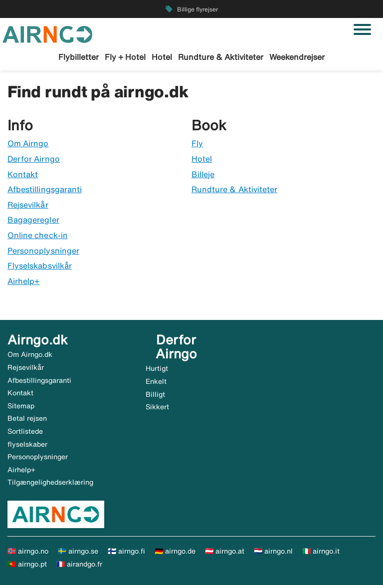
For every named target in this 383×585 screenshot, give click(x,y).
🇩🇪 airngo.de (175, 551)
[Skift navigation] (362, 29)
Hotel (162, 57)
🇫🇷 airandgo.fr (79, 564)
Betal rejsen (27, 418)
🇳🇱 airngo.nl (273, 551)
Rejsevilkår (27, 205)
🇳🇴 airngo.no (27, 551)
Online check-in (37, 235)
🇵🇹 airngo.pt (27, 564)
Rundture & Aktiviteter (220, 57)
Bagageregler (33, 220)
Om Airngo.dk (29, 354)
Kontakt (22, 174)
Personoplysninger (43, 251)
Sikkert (157, 406)
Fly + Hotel (125, 57)
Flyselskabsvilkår (39, 266)
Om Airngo (27, 143)
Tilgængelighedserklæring (50, 482)
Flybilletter (78, 57)
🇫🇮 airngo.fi (126, 551)
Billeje (203, 174)
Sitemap (20, 405)
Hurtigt (157, 368)
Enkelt (156, 381)
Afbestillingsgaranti (44, 189)
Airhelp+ (23, 281)
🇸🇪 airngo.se (78, 551)
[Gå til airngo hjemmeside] (47, 33)
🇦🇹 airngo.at (224, 551)
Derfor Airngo (33, 159)
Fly (197, 143)
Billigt (155, 394)
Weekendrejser (297, 57)
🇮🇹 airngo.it (321, 551)
